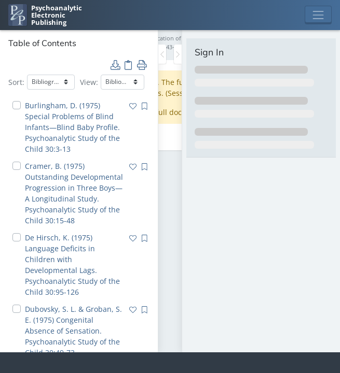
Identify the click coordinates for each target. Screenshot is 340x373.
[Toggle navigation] (318, 15)
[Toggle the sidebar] (162, 54)
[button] (115, 64)
